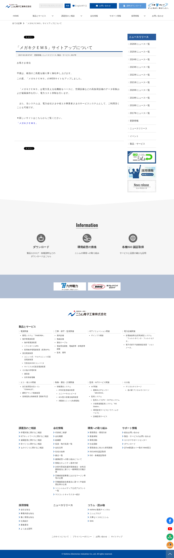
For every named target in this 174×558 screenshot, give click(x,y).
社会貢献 (93, 444)
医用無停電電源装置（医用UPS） (37, 350)
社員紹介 (24, 521)
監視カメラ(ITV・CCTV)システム (106, 400)
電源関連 (24, 331)
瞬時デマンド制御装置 (31, 393)
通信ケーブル (62, 342)
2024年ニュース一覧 (140, 59)
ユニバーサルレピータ (67, 394)
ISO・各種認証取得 (98, 455)
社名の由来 (60, 451)
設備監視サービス (100, 416)
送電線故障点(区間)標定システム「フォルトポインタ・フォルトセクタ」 (140, 338)
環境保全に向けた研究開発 (101, 448)
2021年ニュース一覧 (140, 82)
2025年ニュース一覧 (140, 52)
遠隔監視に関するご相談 (31, 440)
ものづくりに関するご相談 (32, 448)
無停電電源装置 (28, 339)
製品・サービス (63, 55)
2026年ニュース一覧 (140, 44)
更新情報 (37, 55)
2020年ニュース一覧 (140, 90)
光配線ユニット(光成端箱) (69, 401)
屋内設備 (60, 335)
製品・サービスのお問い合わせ (137, 436)
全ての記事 (17, 23)
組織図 (58, 440)
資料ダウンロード (134, 6)
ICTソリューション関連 (99, 331)
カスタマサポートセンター (135, 440)
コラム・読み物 (96, 505)
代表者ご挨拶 (61, 432)
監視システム (96, 396)
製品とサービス (39, 16)
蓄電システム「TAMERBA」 (33, 335)
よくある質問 (26, 529)
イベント (134, 136)
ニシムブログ (95, 513)
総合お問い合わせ (131, 432)
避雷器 (26, 374)
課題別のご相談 (68, 16)
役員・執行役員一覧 (63, 444)
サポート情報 (115, 16)
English (78, 6)
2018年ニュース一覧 (140, 105)
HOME (16, 16)
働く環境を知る (27, 517)
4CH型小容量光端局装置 (68, 397)
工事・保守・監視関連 (64, 331)
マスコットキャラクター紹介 (67, 494)
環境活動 (93, 440)
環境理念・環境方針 (98, 432)
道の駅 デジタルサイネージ (138, 390)
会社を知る (25, 510)
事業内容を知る (27, 513)
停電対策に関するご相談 (31, 432)
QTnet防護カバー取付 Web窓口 (137, 448)
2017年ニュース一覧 (140, 113)
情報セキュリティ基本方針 (66, 463)
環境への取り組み (97, 428)
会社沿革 (59, 448)
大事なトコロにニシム (99, 517)
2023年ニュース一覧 (140, 67)
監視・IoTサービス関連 (99, 382)
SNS (92, 521)
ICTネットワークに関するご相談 (35, 436)
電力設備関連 (129, 331)
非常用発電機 (29, 377)
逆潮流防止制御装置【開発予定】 (35, 396)
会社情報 (94, 16)
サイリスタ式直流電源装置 (34, 367)
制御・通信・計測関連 (64, 382)
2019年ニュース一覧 (140, 98)
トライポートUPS (31, 346)
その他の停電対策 (29, 370)
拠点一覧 (59, 455)
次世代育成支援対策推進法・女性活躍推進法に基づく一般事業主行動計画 (70, 469)
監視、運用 (61, 353)
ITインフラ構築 (97, 335)
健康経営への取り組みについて (68, 459)
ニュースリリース (49, 55)
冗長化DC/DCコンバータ (34, 363)
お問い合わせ (105, 6)
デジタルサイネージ (134, 387)
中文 (85, 6)
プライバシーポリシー (82, 536)
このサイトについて (60, 536)
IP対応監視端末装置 (66, 390)
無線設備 (60, 339)
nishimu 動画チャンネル (100, 510)
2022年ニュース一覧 (140, 75)
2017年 (74, 55)
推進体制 (93, 436)
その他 (127, 382)
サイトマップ (116, 536)
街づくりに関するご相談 (31, 444)
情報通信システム (64, 387)
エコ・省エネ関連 (28, 382)
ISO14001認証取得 (98, 451)
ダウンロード (130, 444)
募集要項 (24, 525)
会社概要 (59, 436)
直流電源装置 (27, 353)
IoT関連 (94, 387)
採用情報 (135, 16)
